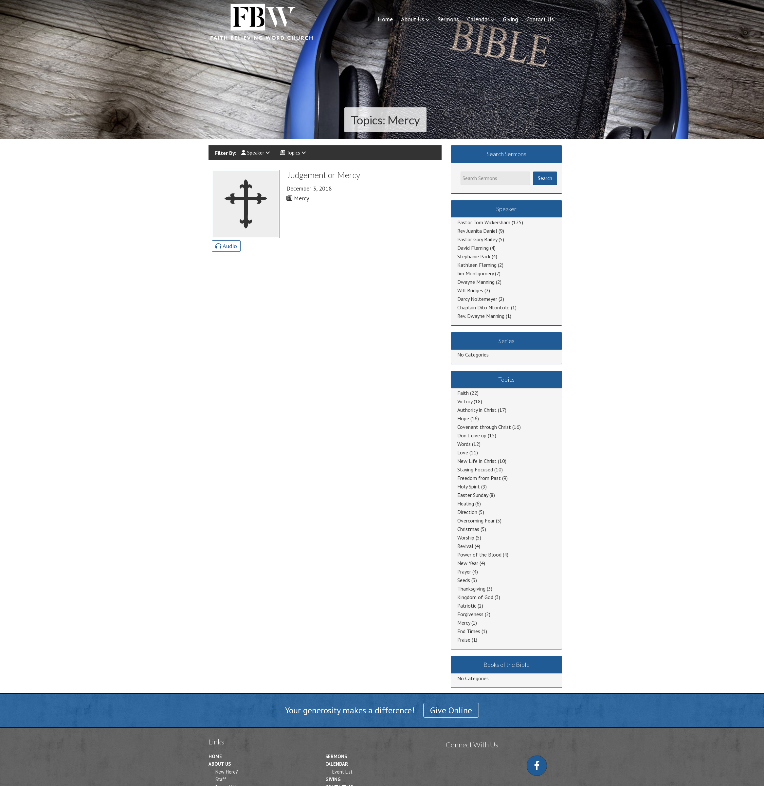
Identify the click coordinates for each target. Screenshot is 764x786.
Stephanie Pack (473, 256)
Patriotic (466, 605)
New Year (467, 563)
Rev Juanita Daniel (477, 231)
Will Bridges (470, 290)
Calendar (336, 764)
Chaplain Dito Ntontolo (483, 307)
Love (462, 452)
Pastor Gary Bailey (477, 239)
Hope (463, 418)
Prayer (464, 571)
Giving (333, 779)
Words (464, 444)
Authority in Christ (477, 410)
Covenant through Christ (484, 427)
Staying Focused (475, 469)
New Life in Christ (477, 461)
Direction (467, 512)
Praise (463, 639)
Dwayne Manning (476, 282)
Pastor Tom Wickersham (483, 222)
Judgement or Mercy (323, 175)
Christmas (468, 529)
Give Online (451, 710)
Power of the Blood (479, 554)
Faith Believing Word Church (261, 21)
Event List (342, 772)
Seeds (463, 580)
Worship (465, 537)
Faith (463, 393)
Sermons (336, 756)
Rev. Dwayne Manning (480, 316)
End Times (468, 631)
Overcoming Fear (476, 520)
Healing (465, 503)
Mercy (463, 622)
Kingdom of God (475, 597)
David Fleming (473, 248)
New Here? (226, 772)
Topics (293, 152)
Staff (220, 779)
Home (215, 756)
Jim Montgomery (475, 273)
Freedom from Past (479, 478)
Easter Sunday (472, 495)
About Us (220, 764)
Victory (464, 401)
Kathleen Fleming (477, 265)
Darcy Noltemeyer (477, 299)
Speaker (255, 152)
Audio (226, 246)
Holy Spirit (468, 486)
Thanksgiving (471, 588)
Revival (465, 546)
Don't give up (471, 435)
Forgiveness (470, 614)
